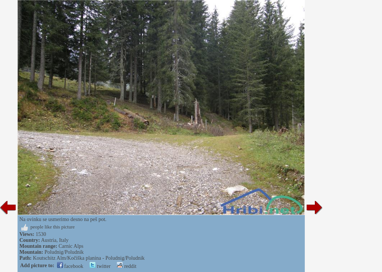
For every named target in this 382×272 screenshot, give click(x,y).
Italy (64, 240)
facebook (70, 266)
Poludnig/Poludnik (64, 252)
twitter (100, 266)
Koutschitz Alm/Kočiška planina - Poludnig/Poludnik (88, 258)
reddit (126, 266)
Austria (48, 240)
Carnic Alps (71, 246)
